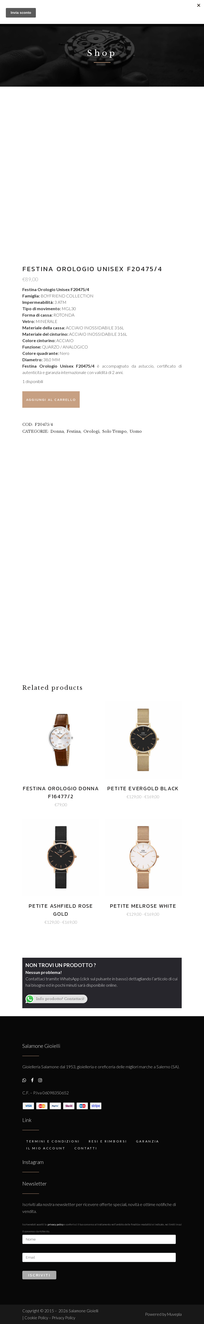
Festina (73, 431)
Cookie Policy (36, 1317)
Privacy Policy (55, 1224)
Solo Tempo (114, 431)
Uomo (136, 431)
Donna (57, 431)
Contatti (85, 1148)
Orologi (91, 431)
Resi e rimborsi (108, 1141)
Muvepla (174, 1314)
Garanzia (148, 1141)
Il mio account (46, 1148)
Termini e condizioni (53, 1141)
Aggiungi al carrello (51, 399)
